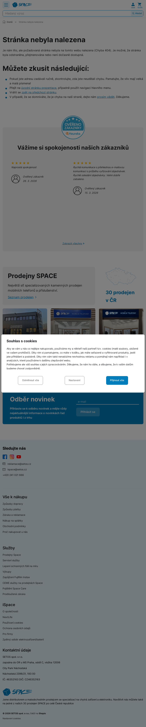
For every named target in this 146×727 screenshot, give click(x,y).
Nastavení (74, 380)
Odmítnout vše (30, 380)
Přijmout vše (117, 380)
